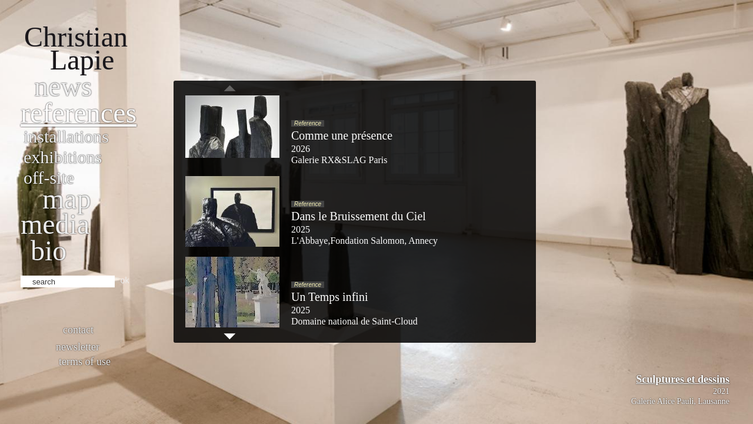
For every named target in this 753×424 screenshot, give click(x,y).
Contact (78, 330)
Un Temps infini (329, 296)
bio (48, 250)
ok (125, 280)
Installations (66, 136)
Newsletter (77, 347)
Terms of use (85, 361)
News (63, 86)
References (78, 112)
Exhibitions (63, 157)
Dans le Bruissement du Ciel (358, 216)
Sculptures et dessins (682, 379)
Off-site (49, 177)
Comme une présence (341, 135)
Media (55, 224)
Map (66, 198)
